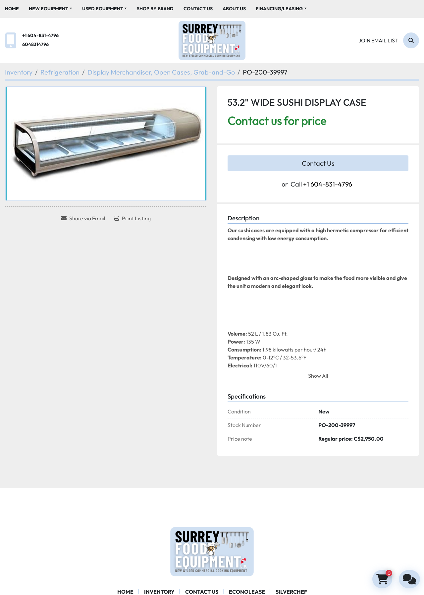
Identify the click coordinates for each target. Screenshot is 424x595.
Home (12, 9)
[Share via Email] (83, 218)
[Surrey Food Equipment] (212, 550)
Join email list (378, 40)
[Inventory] (18, 72)
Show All (318, 375)
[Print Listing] (132, 218)
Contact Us (198, 9)
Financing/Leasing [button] (279, 9)
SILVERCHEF (291, 591)
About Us (234, 9)
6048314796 (35, 44)
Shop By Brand (155, 9)
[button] (50, 8)
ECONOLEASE (247, 591)
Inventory (159, 591)
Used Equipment (102, 9)
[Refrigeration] (60, 72)
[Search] (411, 40)
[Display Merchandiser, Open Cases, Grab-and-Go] (161, 72)
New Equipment (48, 9)
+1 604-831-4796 (40, 35)
